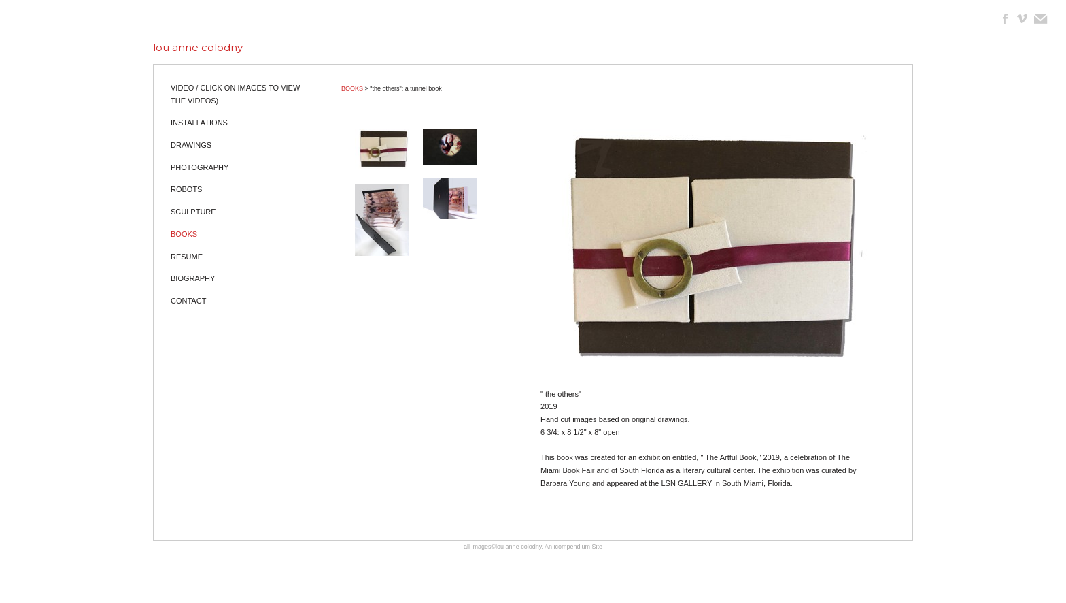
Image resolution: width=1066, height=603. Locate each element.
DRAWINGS (191, 145)
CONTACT (188, 301)
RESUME (187, 256)
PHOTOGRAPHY (199, 167)
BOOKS (184, 234)
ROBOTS (186, 189)
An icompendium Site (573, 546)
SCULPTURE (193, 212)
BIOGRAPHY (193, 278)
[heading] (198, 47)
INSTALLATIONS (199, 122)
